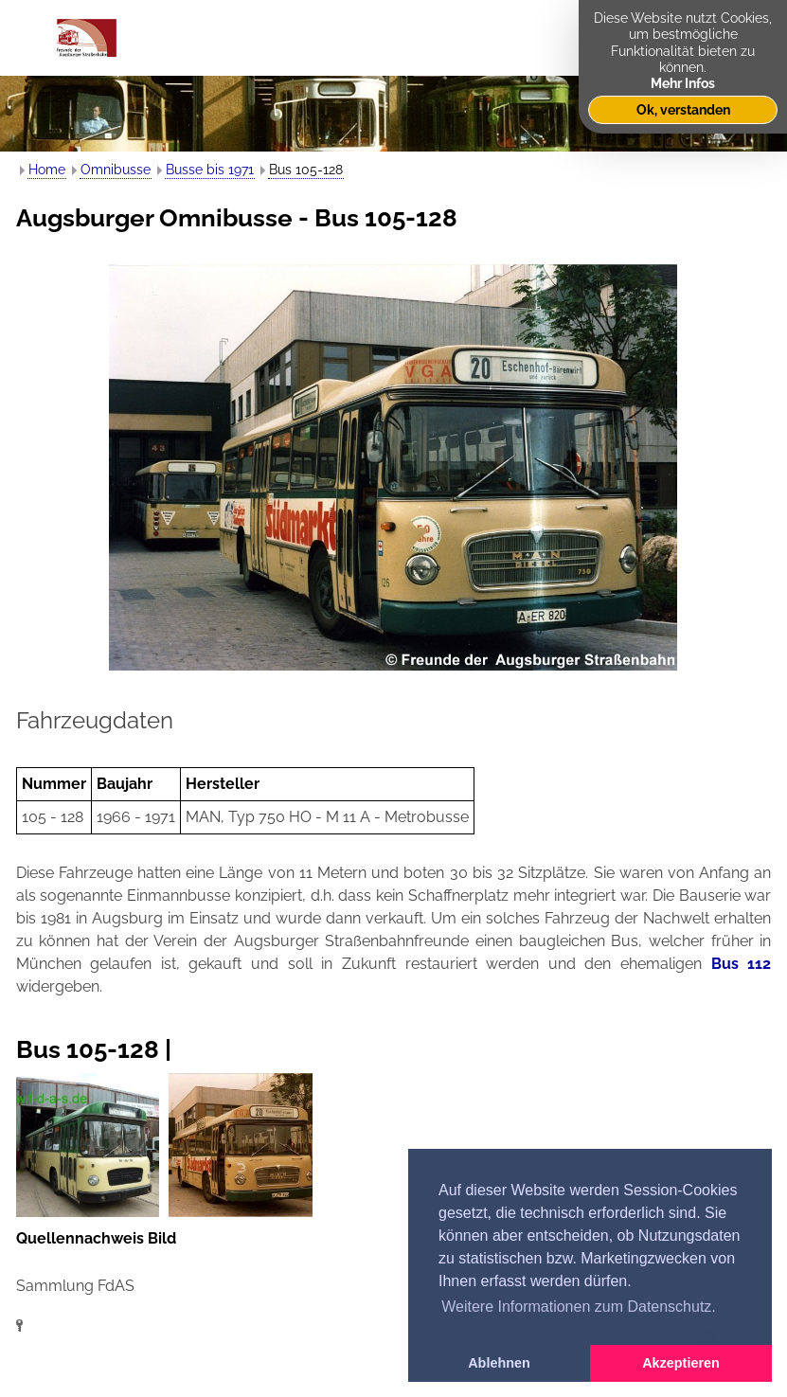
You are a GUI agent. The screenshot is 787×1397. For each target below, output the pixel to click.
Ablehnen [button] (499, 1362)
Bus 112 (741, 964)
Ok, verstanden (683, 109)
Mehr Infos (683, 83)
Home (46, 169)
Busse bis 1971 (210, 169)
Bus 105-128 (306, 169)
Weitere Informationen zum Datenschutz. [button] (578, 1306)
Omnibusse (115, 169)
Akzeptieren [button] (681, 1362)
